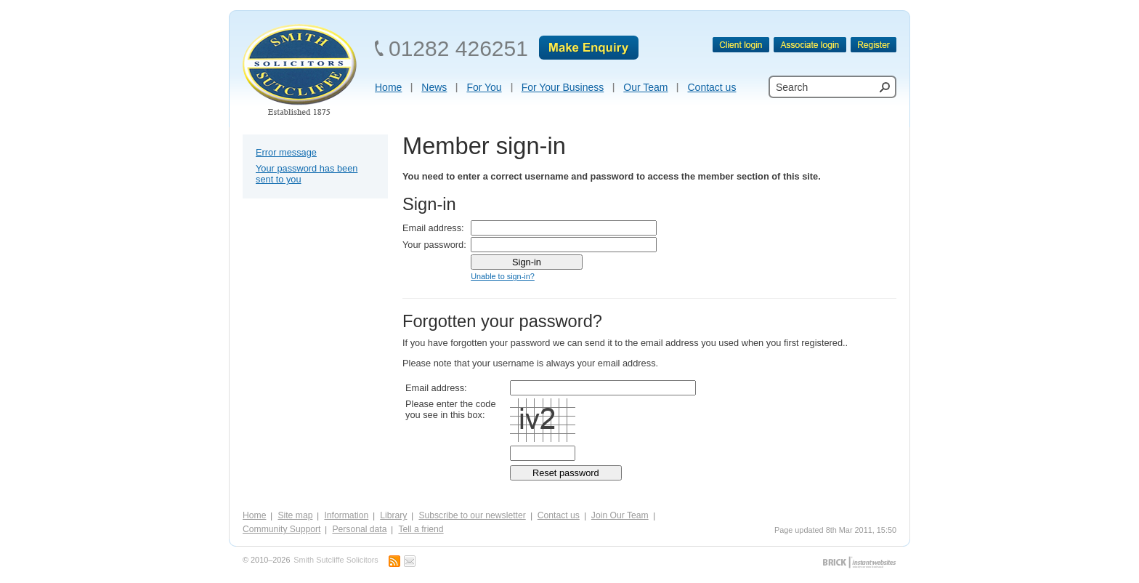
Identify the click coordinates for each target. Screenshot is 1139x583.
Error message (286, 152)
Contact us (559, 515)
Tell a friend (420, 529)
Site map (294, 515)
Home (254, 515)
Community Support (281, 529)
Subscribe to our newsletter (471, 515)
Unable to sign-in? (503, 276)
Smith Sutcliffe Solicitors (335, 560)
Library (393, 515)
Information (346, 515)
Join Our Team (620, 515)
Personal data (359, 529)
